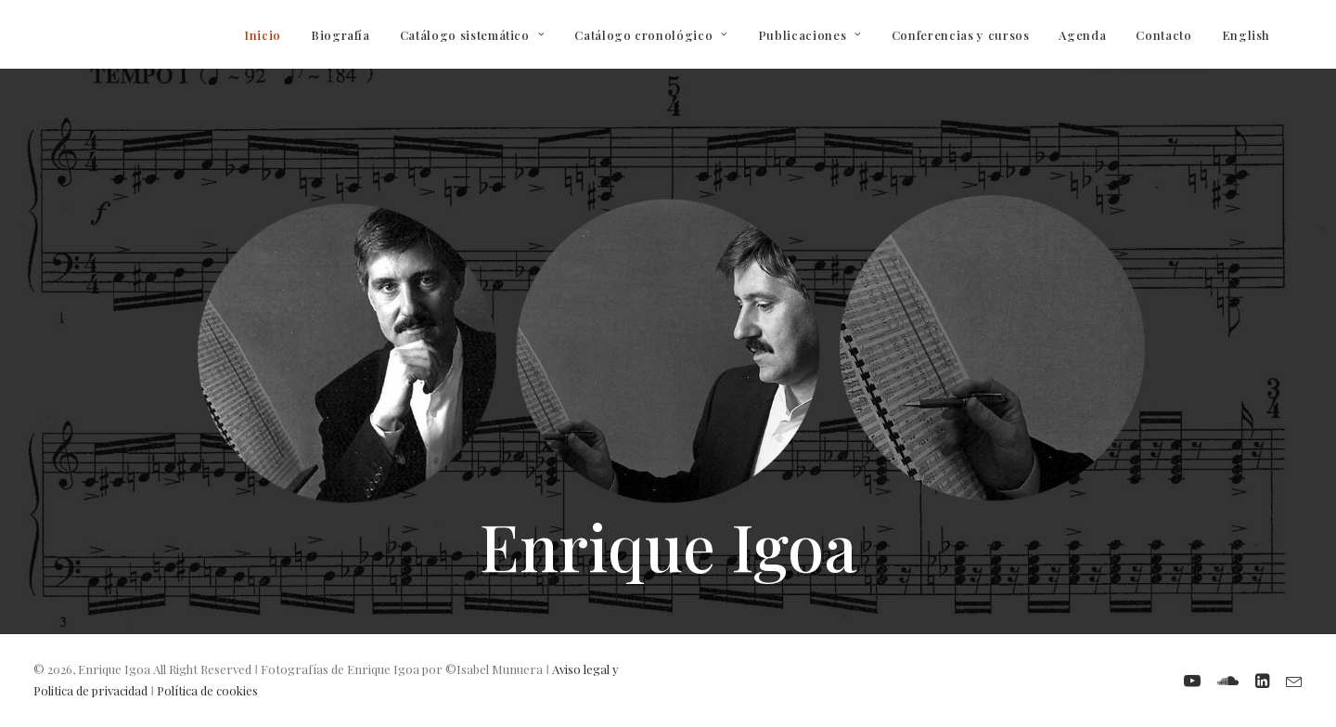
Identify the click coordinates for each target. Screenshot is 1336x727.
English (1246, 35)
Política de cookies (207, 690)
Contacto (1163, 35)
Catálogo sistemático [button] (473, 35)
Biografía (340, 35)
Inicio (262, 35)
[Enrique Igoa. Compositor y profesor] (42, 34)
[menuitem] (262, 34)
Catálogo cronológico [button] (651, 35)
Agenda (1082, 35)
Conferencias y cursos (961, 35)
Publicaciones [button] (810, 35)
